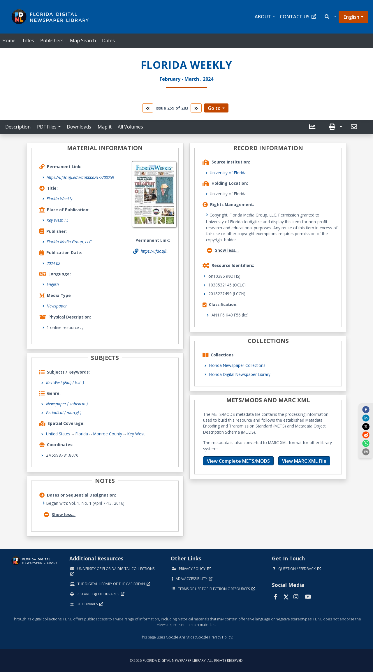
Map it (105, 127)
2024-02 (53, 263)
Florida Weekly (59, 198)
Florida (81, 434)
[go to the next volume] (196, 107)
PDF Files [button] (47, 127)
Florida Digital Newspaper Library (239, 374)
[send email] (365, 451)
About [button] (263, 16)
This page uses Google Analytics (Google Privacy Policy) (186, 637)
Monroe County (107, 434)
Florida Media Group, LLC (69, 241)
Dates (108, 40)
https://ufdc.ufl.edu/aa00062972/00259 (80, 177)
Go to (214, 108)
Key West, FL (57, 220)
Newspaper (57, 306)
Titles (28, 40)
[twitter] (365, 426)
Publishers (52, 40)
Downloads (79, 127)
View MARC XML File (304, 461)
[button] (330, 17)
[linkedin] (365, 418)
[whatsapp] (365, 443)
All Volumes (130, 127)
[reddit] (365, 435)
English (351, 17)
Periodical (63, 412)
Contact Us (298, 16)
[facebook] (365, 409)
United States (58, 434)
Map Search (83, 40)
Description (18, 127)
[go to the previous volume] (147, 107)
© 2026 (187, 660)
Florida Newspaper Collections (237, 365)
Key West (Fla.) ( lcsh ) (65, 382)
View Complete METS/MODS (238, 461)
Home (8, 40)
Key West (136, 434)
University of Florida (228, 172)
